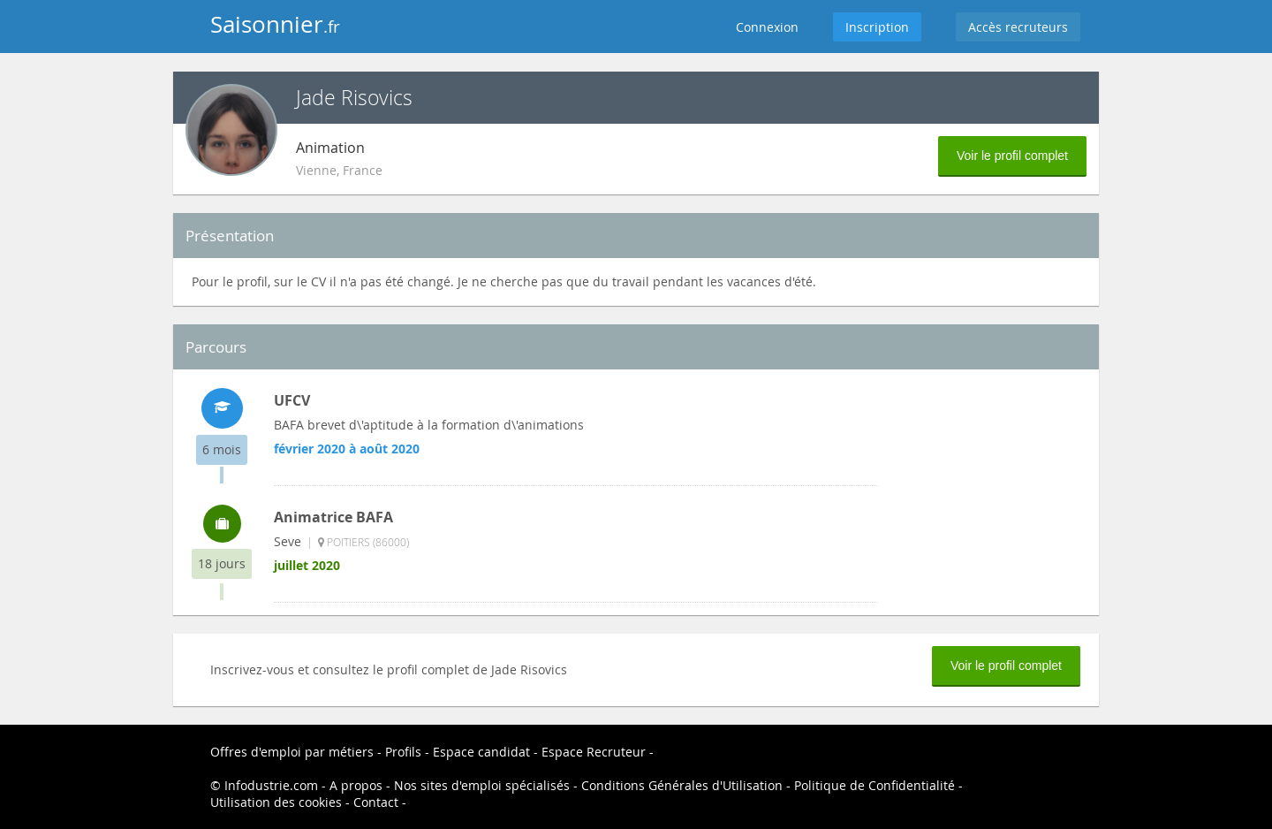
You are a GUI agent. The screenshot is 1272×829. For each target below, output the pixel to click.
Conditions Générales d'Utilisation (682, 785)
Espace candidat (481, 751)
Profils (403, 751)
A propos (355, 785)
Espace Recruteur (593, 751)
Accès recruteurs (1018, 27)
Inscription (877, 27)
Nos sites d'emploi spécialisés (482, 785)
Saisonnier (275, 24)
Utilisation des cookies (276, 802)
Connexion (767, 27)
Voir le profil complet (1012, 155)
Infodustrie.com (271, 785)
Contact (375, 802)
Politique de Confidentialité (874, 785)
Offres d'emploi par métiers (292, 751)
